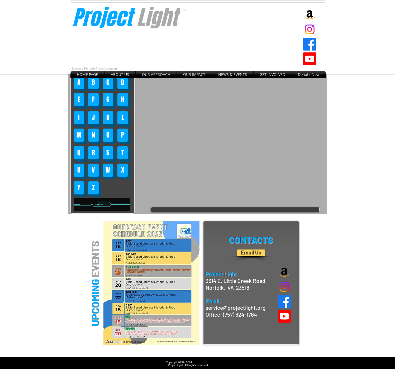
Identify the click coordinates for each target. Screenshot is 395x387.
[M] (79, 135)
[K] (108, 117)
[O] (108, 135)
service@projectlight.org (235, 307)
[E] (79, 99)
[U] (79, 170)
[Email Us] (251, 252)
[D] (122, 82)
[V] (93, 170)
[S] (108, 152)
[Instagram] (309, 29)
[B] (93, 82)
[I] (79, 117)
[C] (108, 82)
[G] (108, 99)
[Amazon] (309, 14)
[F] (93, 99)
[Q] (79, 152)
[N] (93, 135)
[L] (122, 117)
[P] (122, 135)
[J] (93, 117)
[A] (79, 82)
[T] (122, 152)
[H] (122, 99)
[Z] (93, 187)
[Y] (79, 187)
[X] (122, 170)
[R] (93, 152)
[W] (108, 170)
